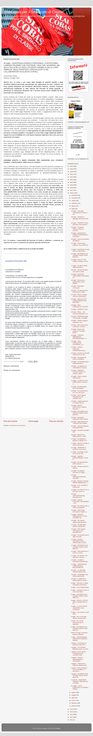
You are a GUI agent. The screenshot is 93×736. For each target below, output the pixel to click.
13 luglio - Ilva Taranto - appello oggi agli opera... (79, 521)
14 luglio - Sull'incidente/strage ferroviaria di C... (78, 495)
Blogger (58, 728)
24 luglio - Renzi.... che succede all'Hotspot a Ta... (80, 312)
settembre (74, 203)
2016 (71, 193)
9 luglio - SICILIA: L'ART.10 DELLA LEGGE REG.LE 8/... (79, 602)
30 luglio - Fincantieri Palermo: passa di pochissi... (77, 228)
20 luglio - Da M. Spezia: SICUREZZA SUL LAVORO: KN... (78, 396)
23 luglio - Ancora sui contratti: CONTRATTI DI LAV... (80, 353)
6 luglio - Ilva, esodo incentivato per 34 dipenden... (77, 622)
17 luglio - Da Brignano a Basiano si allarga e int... (79, 439)
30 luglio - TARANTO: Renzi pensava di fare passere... (79, 223)
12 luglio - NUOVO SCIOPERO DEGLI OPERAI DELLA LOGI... (79, 541)
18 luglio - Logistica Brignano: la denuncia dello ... (80, 426)
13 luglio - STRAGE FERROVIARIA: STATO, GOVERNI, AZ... (79, 516)
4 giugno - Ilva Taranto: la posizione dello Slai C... (79, 643)
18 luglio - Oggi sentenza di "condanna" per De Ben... (79, 422)
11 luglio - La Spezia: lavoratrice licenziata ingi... (80, 560)
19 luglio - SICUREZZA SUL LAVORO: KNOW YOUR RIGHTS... (79, 413)
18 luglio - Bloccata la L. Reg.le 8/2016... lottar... (79, 435)
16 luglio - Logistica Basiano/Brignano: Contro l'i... (79, 457)
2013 (71, 714)
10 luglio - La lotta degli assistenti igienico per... (79, 571)
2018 (71, 187)
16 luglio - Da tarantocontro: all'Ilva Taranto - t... (79, 463)
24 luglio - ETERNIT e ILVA (79, 309)
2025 (71, 169)
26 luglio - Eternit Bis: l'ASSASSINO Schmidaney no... (80, 275)
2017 (71, 190)
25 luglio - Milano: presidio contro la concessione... (79, 295)
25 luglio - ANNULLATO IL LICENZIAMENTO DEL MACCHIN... (79, 300)
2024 (71, 171)
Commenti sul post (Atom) (17, 425)
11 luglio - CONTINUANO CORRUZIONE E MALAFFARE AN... (79, 565)
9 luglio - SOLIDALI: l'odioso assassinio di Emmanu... (79, 584)
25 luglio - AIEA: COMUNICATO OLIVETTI (79, 305)
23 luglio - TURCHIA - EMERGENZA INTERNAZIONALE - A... (79, 336)
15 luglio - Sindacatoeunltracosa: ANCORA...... (78, 476)
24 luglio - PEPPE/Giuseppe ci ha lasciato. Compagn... (79, 317)
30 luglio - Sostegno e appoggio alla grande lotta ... (79, 218)
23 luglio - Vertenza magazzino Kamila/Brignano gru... (78, 348)
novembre (74, 198)
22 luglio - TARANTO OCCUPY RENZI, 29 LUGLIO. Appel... (78, 372)
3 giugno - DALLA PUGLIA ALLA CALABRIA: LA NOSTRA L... (79, 669)
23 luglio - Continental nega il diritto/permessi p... (80, 362)
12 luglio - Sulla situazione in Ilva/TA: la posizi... (79, 552)
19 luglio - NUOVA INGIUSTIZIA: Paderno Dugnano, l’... (79, 407)
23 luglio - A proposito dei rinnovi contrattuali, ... (78, 358)
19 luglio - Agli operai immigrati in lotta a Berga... (80, 418)
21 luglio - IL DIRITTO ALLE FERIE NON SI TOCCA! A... (79, 382)
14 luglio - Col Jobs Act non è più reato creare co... (80, 490)
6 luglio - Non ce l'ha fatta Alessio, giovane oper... (79, 617)
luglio (73, 208)
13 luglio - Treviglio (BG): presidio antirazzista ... (78, 525)
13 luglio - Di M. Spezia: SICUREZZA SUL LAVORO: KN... (78, 530)
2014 (71, 712)
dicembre (74, 195)
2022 (71, 177)
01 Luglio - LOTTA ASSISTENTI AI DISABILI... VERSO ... (80, 687)
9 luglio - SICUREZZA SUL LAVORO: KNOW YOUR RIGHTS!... (79, 596)
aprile (73, 698)
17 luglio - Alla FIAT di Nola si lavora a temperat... (80, 444)
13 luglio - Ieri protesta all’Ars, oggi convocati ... (80, 535)
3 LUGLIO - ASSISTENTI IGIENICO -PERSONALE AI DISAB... (79, 681)
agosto (73, 206)
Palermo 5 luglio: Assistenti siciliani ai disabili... (79, 633)
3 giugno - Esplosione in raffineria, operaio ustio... (79, 664)
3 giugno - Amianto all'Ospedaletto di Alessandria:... (77, 659)
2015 (71, 709)
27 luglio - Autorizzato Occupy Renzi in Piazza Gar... (80, 250)
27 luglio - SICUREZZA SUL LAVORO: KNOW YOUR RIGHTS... (79, 255)
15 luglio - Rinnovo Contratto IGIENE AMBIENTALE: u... (80, 481)
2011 (71, 720)
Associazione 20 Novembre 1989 (15, 261)
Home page (33, 421)
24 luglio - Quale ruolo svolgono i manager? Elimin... (78, 330)
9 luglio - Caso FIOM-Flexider (80, 587)
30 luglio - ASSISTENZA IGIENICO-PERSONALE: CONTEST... (79, 234)
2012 (71, 717)
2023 (71, 174)
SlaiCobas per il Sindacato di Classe (34, 12)
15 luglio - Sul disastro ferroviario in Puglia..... (78, 471)
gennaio (74, 706)
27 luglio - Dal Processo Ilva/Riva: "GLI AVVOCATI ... (79, 245)
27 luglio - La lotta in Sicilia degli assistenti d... (79, 266)
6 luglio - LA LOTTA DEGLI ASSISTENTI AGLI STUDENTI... (79, 608)
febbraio (74, 703)
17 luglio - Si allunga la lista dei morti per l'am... (79, 452)
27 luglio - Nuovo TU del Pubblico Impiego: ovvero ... (79, 261)
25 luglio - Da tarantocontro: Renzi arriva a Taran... (79, 291)
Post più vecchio (56, 421)
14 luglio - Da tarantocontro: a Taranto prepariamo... (80, 506)
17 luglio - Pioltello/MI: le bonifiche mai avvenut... (79, 448)
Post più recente (10, 421)
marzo (73, 700)
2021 (71, 179)
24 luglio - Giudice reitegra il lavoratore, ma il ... (79, 321)
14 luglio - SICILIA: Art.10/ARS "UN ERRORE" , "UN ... (80, 501)
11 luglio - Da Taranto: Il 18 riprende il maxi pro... (79, 556)
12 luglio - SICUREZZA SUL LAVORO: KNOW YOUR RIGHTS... (79, 547)
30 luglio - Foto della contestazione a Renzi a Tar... (79, 212)
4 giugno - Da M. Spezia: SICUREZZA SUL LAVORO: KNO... (78, 653)
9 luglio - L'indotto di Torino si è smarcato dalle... (80, 591)
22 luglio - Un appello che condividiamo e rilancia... (79, 366)
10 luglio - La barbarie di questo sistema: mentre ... (79, 579)
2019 (71, 185)
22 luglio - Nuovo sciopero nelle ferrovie (79, 377)
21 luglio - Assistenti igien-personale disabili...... (79, 387)
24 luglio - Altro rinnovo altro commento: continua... (79, 325)
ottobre (73, 200)
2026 (71, 166)
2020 (71, 182)
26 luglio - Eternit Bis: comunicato (77, 286)
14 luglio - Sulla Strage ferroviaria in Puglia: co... (79, 511)
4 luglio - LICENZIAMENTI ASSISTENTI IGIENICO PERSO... (79, 638)
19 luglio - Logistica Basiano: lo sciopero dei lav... (80, 402)
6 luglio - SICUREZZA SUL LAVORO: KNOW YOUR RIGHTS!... (79, 628)
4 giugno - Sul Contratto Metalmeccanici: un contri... (80, 648)
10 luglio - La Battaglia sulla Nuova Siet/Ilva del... (79, 575)
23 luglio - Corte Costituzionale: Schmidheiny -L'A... (77, 342)
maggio (73, 695)
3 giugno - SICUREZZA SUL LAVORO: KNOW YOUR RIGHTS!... (79, 675)
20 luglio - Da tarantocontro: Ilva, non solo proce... (79, 391)
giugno (73, 692)
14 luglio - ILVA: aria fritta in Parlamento (79, 486)
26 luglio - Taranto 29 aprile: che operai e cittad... (79, 270)
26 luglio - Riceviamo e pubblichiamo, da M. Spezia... (78, 281)
